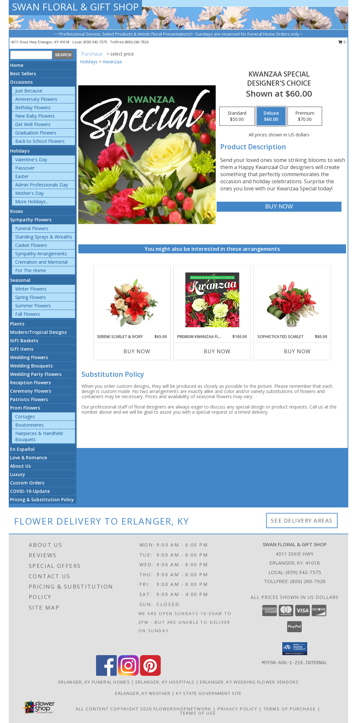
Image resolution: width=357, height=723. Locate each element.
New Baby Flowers (35, 116)
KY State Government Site (209, 693)
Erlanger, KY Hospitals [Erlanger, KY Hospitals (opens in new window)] (165, 682)
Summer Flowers (33, 306)
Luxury (17, 474)
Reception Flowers (30, 382)
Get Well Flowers (32, 124)
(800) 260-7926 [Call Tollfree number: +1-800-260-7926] (308, 581)
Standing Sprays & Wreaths (43, 237)
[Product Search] (31, 55)
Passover (25, 168)
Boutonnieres (29, 425)
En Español (22, 449)
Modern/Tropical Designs (38, 332)
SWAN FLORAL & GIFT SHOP (75, 7)
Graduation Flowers (35, 133)
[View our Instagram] (128, 674)
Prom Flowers (25, 408)
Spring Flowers (30, 297)
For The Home (30, 270)
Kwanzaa (112, 61)
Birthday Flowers (32, 107)
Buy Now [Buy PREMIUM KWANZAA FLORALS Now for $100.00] (217, 351)
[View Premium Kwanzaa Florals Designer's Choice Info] (212, 300)
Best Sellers (23, 73)
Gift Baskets (24, 340)
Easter (21, 176)
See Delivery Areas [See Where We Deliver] (302, 520)
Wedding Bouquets (31, 366)
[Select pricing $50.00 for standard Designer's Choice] (237, 116)
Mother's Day (29, 193)
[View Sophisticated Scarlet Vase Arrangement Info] (292, 299)
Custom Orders (27, 483)
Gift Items (21, 349)
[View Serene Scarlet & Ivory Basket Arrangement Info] (132, 299)
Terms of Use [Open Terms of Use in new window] (198, 713)
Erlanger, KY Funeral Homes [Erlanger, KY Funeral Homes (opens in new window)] (94, 682)
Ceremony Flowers (30, 391)
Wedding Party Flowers (35, 374)
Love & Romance (28, 457)
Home (16, 65)
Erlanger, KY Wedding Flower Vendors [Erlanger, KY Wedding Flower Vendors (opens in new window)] (249, 682)
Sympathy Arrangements (41, 253)
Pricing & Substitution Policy (42, 499)
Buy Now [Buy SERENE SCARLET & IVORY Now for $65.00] (137, 351)
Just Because (28, 91)
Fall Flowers (27, 314)
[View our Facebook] (106, 674)
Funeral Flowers (32, 228)
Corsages (25, 416)
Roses (16, 211)
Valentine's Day (31, 159)
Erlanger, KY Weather (142, 693)
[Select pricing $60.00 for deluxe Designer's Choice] (271, 116)
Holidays (19, 151)
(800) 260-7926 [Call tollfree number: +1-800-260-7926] (136, 41)
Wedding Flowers (29, 357)
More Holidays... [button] (32, 201)
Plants (17, 324)
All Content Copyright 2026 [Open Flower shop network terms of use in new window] (114, 709)
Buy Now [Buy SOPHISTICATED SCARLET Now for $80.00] (297, 351)
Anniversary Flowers (36, 99)
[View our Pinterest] (150, 674)
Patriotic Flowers (29, 399)
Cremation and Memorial (41, 262)
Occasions (21, 82)
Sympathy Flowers (30, 220)
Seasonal (20, 280)
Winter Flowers (31, 289)
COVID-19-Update (30, 491)
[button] (294, 648)
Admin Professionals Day (41, 185)
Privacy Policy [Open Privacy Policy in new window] (237, 709)
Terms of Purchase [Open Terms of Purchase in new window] (290, 709)
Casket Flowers (31, 245)
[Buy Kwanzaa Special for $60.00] (279, 207)
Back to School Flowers (40, 141)
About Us (20, 466)
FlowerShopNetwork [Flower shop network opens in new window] (182, 709)
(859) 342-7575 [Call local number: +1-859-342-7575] (95, 41)
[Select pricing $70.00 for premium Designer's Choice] (305, 116)
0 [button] (342, 41)
